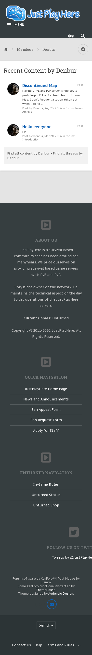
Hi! (24, 132)
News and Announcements (46, 399)
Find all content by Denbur (28, 153)
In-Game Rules (46, 484)
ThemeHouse (45, 590)
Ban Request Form (46, 420)
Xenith (44, 625)
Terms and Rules (60, 645)
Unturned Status (46, 495)
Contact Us (21, 645)
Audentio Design (60, 593)
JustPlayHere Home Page (46, 389)
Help (38, 645)
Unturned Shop (46, 505)
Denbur (38, 108)
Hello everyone (37, 126)
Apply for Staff (46, 430)
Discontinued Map (39, 85)
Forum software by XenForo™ (34, 578)
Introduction (30, 139)
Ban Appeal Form (46, 409)
